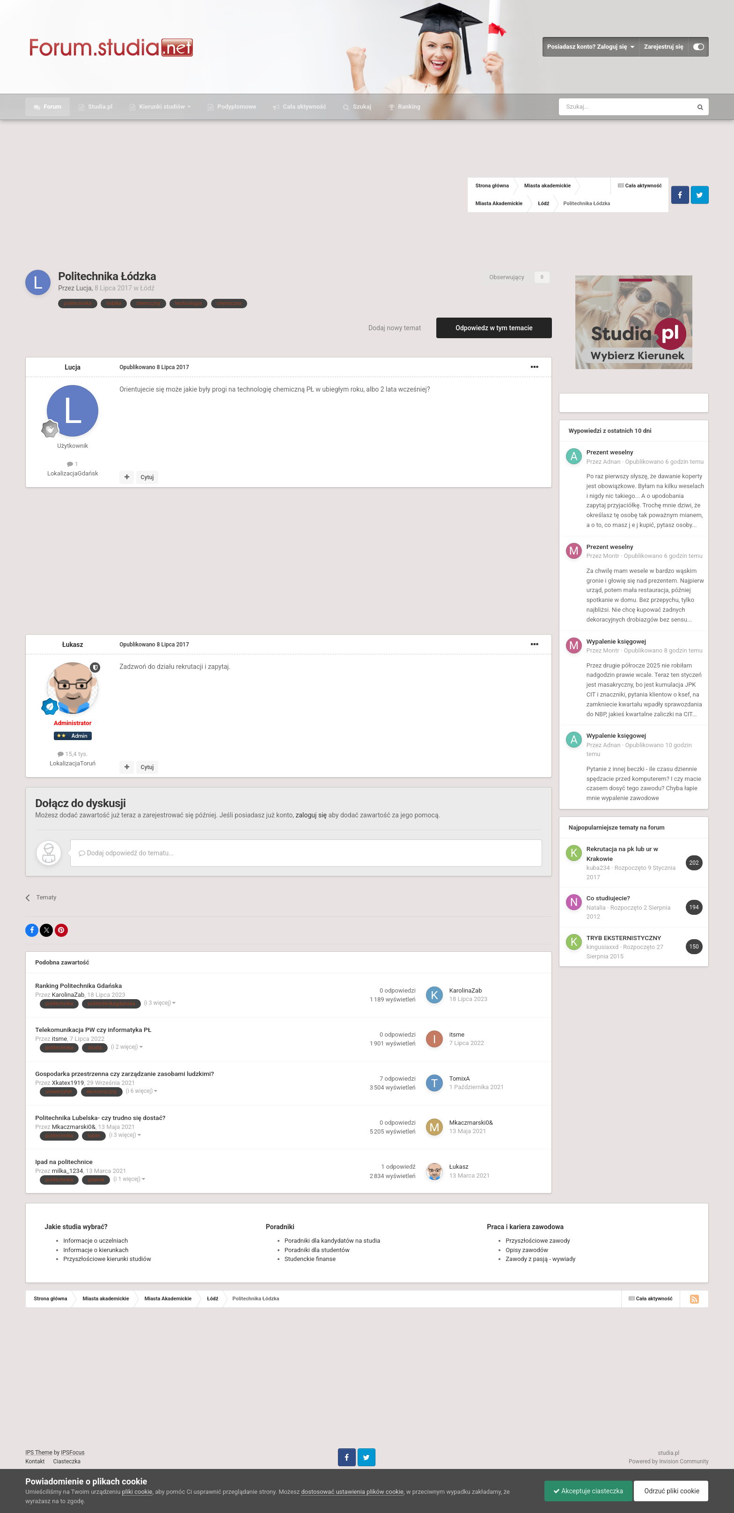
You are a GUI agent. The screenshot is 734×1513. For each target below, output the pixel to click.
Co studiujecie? (608, 898)
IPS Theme (38, 1452)
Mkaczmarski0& (73, 1126)
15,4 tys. (73, 753)
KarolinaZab (68, 994)
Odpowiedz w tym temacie (494, 328)
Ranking (408, 106)
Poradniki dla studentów (317, 1249)
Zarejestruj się (663, 46)
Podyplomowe (236, 106)
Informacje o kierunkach (95, 1249)
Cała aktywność (303, 106)
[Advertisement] (246, 194)
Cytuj (147, 477)
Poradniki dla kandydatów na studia (333, 1240)
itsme (59, 1038)
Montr (611, 555)
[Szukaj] (603, 106)
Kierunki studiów (162, 106)
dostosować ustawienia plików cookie (352, 1491)
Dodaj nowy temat (394, 328)
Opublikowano (154, 367)
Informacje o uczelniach (95, 1240)
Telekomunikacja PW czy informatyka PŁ (93, 1029)
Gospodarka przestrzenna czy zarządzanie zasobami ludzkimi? (124, 1073)
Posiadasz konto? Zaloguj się (590, 47)
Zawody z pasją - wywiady (540, 1258)
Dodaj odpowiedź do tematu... (126, 853)
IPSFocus (72, 1452)
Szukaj (361, 106)
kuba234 (598, 867)
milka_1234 (67, 1170)
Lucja (83, 288)
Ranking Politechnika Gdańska (78, 985)
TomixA (459, 1078)
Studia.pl (99, 106)
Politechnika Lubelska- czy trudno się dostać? (100, 1117)
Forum (51, 106)
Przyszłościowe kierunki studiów (107, 1258)
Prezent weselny (610, 452)
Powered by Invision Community (669, 1461)
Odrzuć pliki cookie (670, 1491)
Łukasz (72, 644)
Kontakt (34, 1461)
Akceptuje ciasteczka (586, 1491)
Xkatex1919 (68, 1082)
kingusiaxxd (602, 946)
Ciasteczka (67, 1461)
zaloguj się (311, 815)
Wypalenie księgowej (616, 641)
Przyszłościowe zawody (538, 1240)
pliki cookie (137, 1491)
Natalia (596, 907)
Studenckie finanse (310, 1258)
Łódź (147, 288)
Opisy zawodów (527, 1249)
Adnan (611, 461)
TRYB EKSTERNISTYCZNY (624, 938)
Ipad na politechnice (64, 1161)
